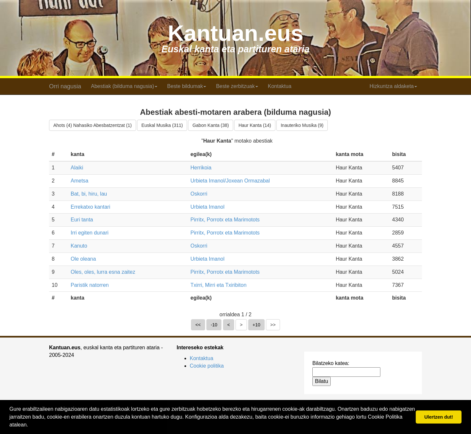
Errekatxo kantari (90, 207)
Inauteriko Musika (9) (302, 125)
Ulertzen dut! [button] (438, 417)
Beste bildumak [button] (186, 86)
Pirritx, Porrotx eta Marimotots (225, 219)
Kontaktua (279, 86)
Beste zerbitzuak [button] (237, 86)
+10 (256, 324)
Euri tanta (82, 219)
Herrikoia (200, 167)
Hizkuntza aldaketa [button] (393, 86)
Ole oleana (83, 259)
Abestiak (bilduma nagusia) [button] (124, 86)
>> (272, 324)
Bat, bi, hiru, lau (89, 194)
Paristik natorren (90, 285)
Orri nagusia (65, 86)
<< (198, 324)
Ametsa (79, 180)
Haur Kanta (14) (254, 125)
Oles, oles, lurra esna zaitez (103, 272)
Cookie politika (207, 366)
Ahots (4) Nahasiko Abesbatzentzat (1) (92, 125)
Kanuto (79, 246)
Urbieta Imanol (207, 207)
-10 (214, 324)
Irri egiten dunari (90, 232)
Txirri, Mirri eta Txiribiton (218, 285)
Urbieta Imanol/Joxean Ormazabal (230, 180)
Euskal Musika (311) (162, 125)
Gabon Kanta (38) (210, 125)
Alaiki (77, 167)
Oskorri (198, 194)
